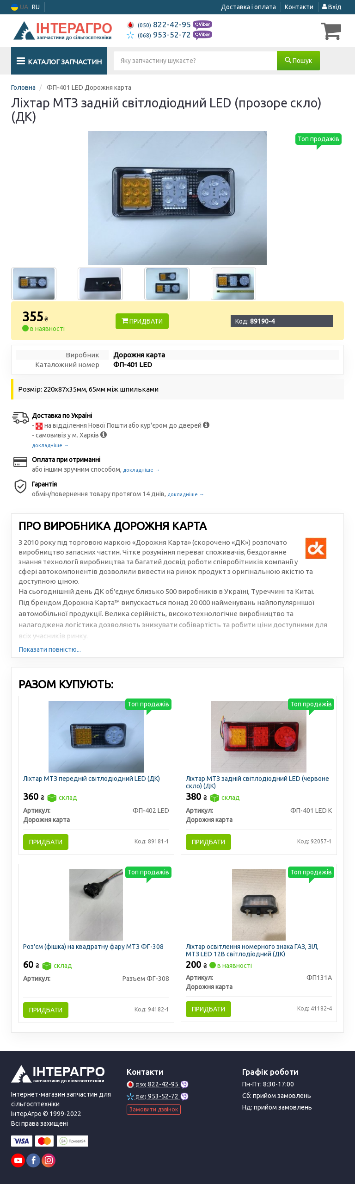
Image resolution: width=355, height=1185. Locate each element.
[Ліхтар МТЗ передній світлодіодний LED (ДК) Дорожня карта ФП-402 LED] (96, 736)
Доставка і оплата (248, 7)
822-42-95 (160, 24)
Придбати (142, 321)
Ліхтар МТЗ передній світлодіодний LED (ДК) (92, 778)
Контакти (299, 7)
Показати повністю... (50, 649)
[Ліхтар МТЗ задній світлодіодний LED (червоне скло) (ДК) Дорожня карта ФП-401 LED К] (258, 736)
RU (36, 7)
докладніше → (50, 445)
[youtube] (18, 1161)
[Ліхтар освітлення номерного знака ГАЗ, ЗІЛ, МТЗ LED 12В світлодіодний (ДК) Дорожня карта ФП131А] (259, 905)
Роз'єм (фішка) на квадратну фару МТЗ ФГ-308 (94, 947)
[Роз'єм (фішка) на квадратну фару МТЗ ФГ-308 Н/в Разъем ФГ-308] (96, 905)
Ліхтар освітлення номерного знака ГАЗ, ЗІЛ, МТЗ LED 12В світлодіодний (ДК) (252, 951)
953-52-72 (160, 34)
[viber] (33, 1161)
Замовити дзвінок (153, 1110)
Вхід (332, 7)
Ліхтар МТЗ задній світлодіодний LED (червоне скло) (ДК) (257, 782)
